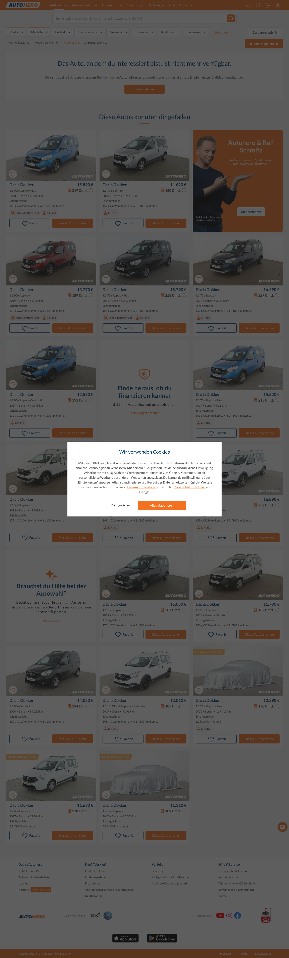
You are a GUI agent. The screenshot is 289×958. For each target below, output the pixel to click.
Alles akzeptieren (162, 505)
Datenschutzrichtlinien (190, 487)
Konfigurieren (120, 505)
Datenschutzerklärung (142, 487)
